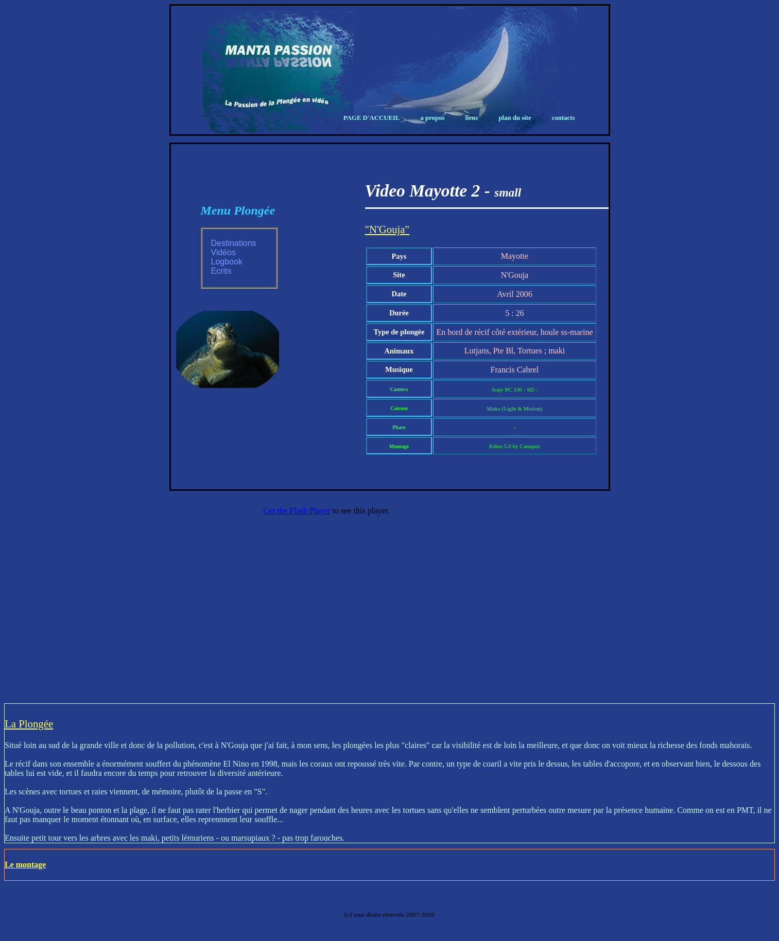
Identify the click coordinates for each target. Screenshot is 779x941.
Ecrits (221, 271)
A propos (432, 117)
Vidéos (223, 252)
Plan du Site (514, 117)
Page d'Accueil (371, 117)
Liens (471, 117)
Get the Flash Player (297, 510)
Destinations (233, 243)
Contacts (563, 117)
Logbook (227, 261)
